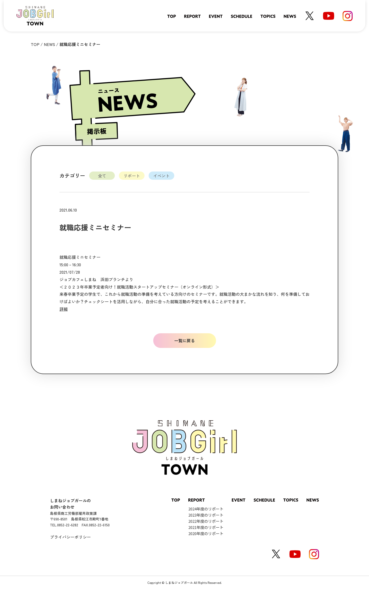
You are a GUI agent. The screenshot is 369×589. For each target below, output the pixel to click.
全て (102, 176)
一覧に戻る (184, 340)
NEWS (49, 44)
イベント (161, 176)
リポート (132, 176)
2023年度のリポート (205, 515)
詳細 (63, 309)
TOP (35, 44)
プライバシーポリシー (70, 537)
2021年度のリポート (205, 527)
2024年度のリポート (205, 508)
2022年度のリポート (205, 521)
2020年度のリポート (205, 533)
